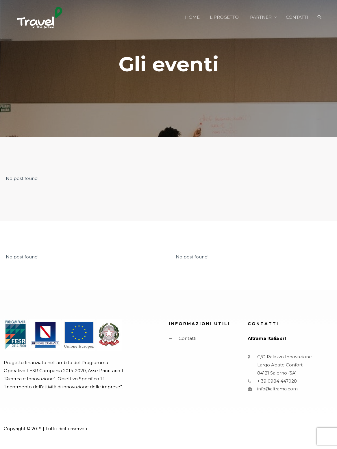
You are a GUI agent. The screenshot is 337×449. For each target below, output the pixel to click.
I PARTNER (259, 17)
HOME (192, 17)
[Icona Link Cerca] (320, 17)
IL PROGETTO (223, 17)
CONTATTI (297, 17)
